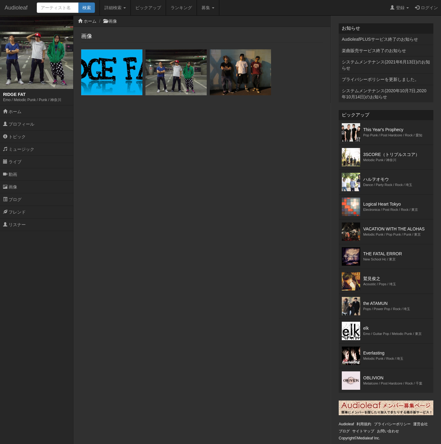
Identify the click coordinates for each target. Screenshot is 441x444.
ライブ (12, 161)
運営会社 (420, 424)
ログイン (426, 7)
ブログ (12, 199)
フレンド (14, 212)
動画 (10, 174)
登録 (399, 7)
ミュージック (18, 149)
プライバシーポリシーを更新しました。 (380, 79)
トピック (14, 136)
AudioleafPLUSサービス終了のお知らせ (380, 39)
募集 (208, 7)
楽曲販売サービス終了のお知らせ (374, 50)
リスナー (14, 224)
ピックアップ (148, 7)
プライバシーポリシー (392, 424)
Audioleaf (16, 8)
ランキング (181, 7)
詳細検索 (115, 7)
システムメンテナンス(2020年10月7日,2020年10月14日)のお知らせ (384, 93)
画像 (10, 186)
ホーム (12, 111)
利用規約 (363, 424)
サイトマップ (363, 431)
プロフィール (18, 124)
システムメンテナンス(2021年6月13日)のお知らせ (386, 64)
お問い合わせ (388, 431)
